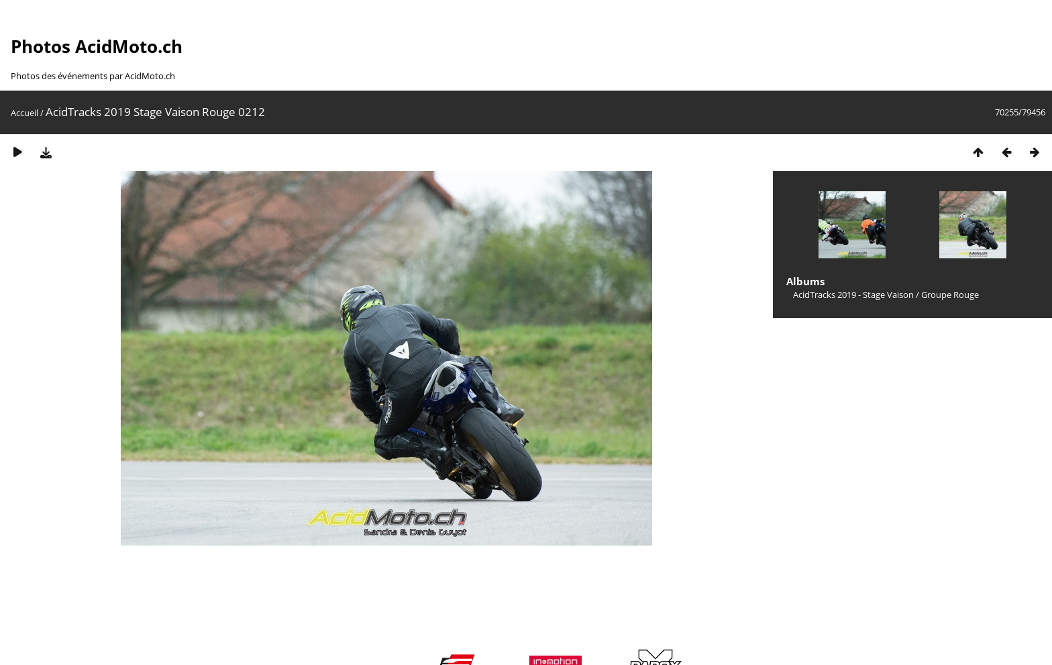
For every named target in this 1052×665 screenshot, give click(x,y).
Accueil (24, 113)
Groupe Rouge (950, 295)
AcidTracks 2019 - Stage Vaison (853, 295)
